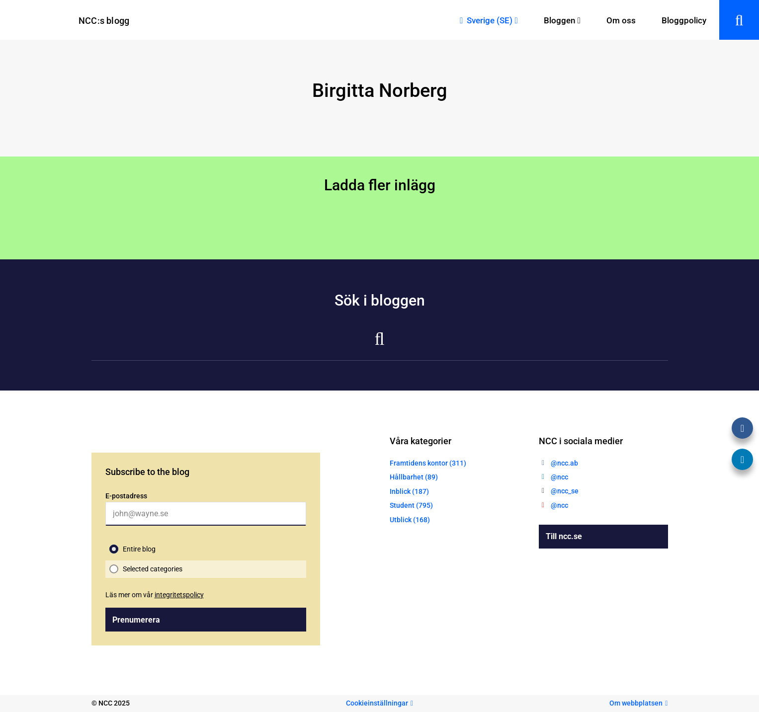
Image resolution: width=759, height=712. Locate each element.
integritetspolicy (179, 595)
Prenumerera (136, 620)
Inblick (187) (409, 491)
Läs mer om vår (154, 595)
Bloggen (559, 20)
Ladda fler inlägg (379, 185)
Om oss (621, 20)
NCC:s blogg (104, 20)
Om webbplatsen (636, 703)
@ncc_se (565, 491)
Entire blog (139, 549)
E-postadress (126, 496)
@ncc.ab (564, 463)
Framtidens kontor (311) (428, 463)
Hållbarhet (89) (414, 477)
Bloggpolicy (684, 20)
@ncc (559, 477)
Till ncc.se (564, 536)
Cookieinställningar (377, 703)
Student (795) (411, 505)
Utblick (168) (410, 520)
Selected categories (152, 569)
